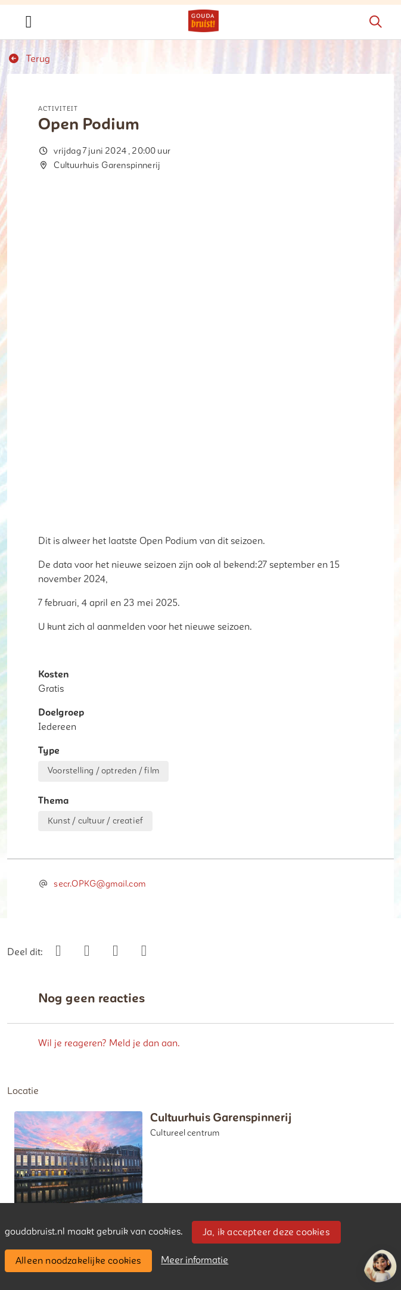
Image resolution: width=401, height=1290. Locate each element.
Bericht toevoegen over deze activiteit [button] (99, 1055)
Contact (30, 1183)
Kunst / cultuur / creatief (95, 510)
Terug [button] (29, 59)
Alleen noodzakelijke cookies (78, 1261)
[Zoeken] (375, 22)
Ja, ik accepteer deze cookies (266, 1232)
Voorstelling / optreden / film (103, 460)
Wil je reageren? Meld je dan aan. (109, 732)
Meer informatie (194, 1260)
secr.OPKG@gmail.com (99, 573)
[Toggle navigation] (28, 22)
